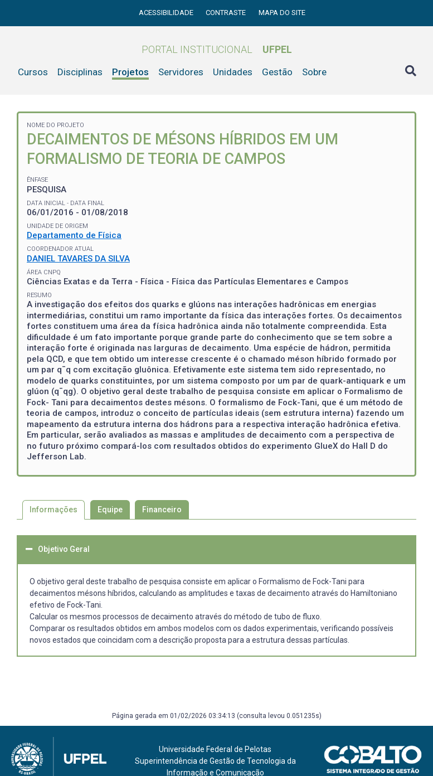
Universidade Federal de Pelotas (215, 749)
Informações (53, 509)
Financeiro (162, 509)
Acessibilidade (167, 12)
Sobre (314, 71)
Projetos (130, 71)
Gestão (277, 71)
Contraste (226, 12)
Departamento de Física (74, 235)
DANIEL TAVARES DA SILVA (78, 259)
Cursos (33, 71)
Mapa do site (282, 12)
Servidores (180, 71)
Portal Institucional (217, 49)
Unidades (232, 71)
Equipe (110, 509)
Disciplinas (80, 71)
